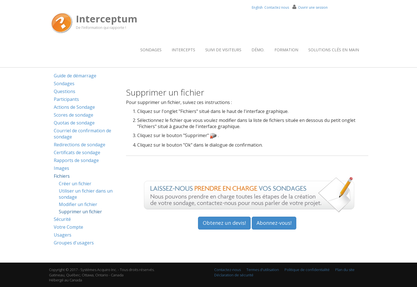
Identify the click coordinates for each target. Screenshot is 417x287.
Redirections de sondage (79, 145)
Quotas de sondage (74, 123)
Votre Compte (68, 227)
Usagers (62, 235)
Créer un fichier (75, 183)
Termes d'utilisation (262, 269)
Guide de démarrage (75, 76)
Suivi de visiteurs (223, 49)
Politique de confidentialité (307, 269)
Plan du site (345, 269)
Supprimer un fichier (80, 212)
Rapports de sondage (76, 160)
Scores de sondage (73, 115)
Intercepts (183, 49)
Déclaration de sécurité (233, 274)
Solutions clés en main (333, 49)
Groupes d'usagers (74, 243)
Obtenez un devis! (224, 222)
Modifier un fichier (78, 204)
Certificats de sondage (77, 152)
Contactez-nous (227, 269)
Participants (66, 99)
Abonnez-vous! (274, 222)
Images (61, 168)
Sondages (151, 49)
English (257, 7)
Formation (286, 49)
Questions (64, 91)
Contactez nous (276, 7)
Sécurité (62, 219)
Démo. (257, 49)
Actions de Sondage (74, 107)
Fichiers (62, 176)
